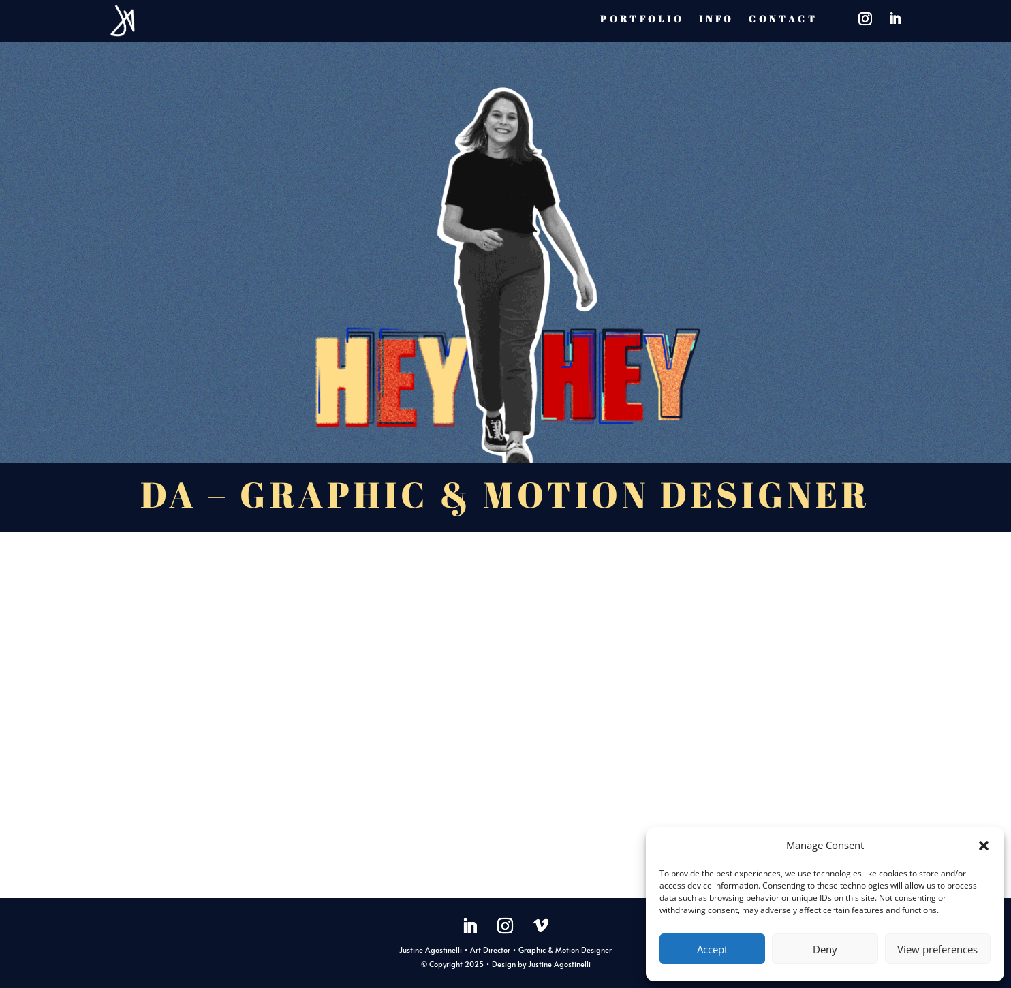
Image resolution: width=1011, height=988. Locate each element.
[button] (984, 845)
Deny (825, 949)
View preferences (937, 949)
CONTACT (783, 18)
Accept (712, 949)
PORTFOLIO (642, 18)
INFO (716, 18)
